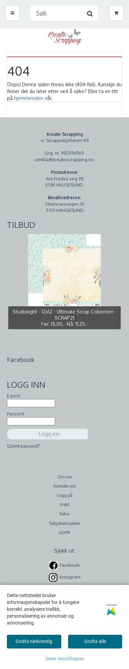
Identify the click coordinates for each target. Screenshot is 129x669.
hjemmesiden (28, 98)
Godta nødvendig (33, 641)
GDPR (64, 532)
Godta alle (95, 641)
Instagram (70, 577)
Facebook (70, 565)
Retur (64, 513)
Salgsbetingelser (64, 523)
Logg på (65, 495)
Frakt (64, 504)
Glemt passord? (23, 446)
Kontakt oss (65, 486)
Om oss (64, 476)
